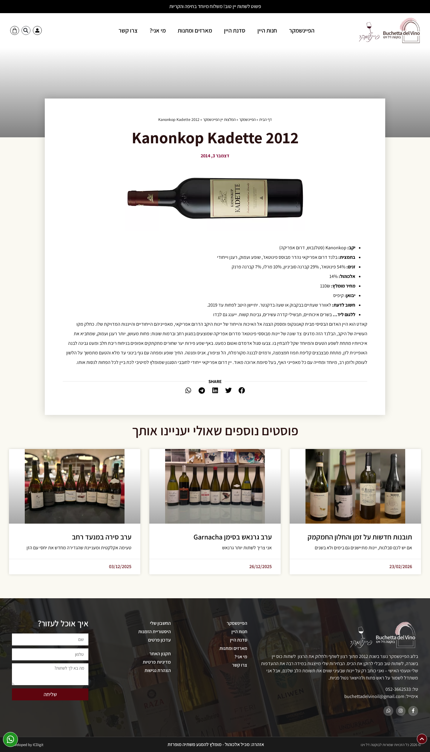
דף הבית (265, 119)
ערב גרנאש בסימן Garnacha (233, 537)
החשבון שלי (160, 623)
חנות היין (267, 30)
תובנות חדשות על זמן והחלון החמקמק (360, 537)
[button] (26, 30)
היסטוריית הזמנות (154, 631)
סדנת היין (234, 30)
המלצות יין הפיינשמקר (219, 119)
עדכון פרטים (159, 640)
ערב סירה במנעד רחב (101, 537)
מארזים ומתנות (195, 30)
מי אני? (158, 30)
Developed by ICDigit (26, 744)
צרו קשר (128, 30)
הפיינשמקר (301, 30)
